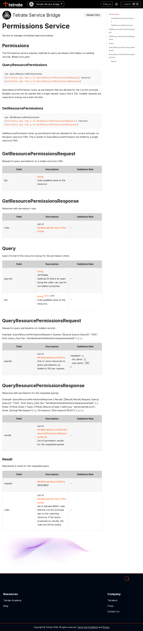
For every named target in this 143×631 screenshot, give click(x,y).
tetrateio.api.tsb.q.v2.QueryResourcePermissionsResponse (43, 81)
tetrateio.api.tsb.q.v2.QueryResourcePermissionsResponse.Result (52, 433)
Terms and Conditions (87, 627)
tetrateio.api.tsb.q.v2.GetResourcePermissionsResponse (41, 124)
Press (111, 606)
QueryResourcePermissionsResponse (122, 55)
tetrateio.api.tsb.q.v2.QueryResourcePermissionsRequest (42, 77)
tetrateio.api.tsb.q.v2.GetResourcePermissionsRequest (41, 120)
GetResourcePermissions (122, 25)
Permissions (114, 14)
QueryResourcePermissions (122, 19)
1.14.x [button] (105, 4)
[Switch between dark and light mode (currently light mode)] (116, 4)
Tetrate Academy (12, 600)
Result (113, 61)
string (40, 176)
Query (111, 43)
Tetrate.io (112, 600)
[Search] (130, 4)
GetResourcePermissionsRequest (122, 30)
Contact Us (113, 611)
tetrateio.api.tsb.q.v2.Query (51, 357)
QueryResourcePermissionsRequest (122, 48)
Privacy (106, 627)
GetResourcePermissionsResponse (122, 37)
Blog (5, 606)
